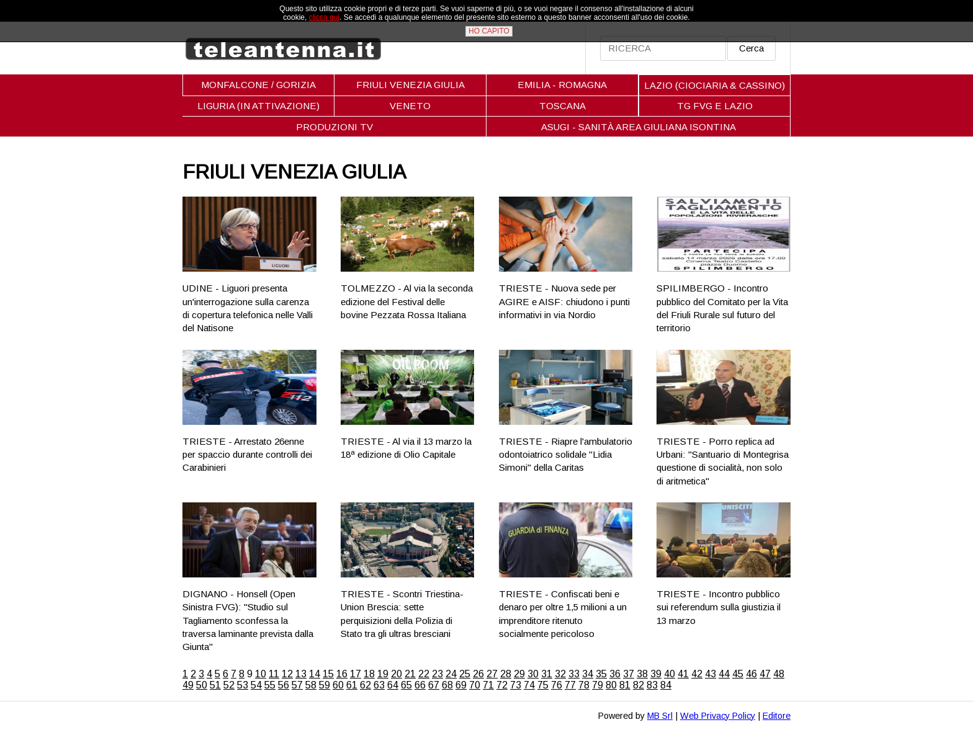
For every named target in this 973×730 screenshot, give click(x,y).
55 (270, 685)
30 (533, 674)
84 (665, 685)
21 (410, 674)
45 (737, 674)
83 (652, 685)
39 (655, 674)
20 (396, 674)
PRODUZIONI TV (334, 127)
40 (669, 674)
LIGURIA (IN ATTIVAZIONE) (258, 105)
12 (287, 674)
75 (543, 685)
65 (406, 685)
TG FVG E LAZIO (715, 105)
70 (474, 685)
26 (478, 674)
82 (638, 685)
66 (420, 685)
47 (765, 674)
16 (342, 674)
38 (642, 674)
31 (546, 674)
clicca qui (324, 17)
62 (365, 685)
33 (574, 674)
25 (464, 674)
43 (710, 674)
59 (324, 685)
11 (274, 674)
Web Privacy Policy (717, 716)
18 (369, 674)
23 (437, 674)
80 (611, 685)
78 (584, 685)
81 (624, 685)
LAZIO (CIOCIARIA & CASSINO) (714, 85)
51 (215, 685)
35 (601, 674)
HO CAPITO (489, 31)
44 (724, 674)
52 (229, 685)
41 (683, 674)
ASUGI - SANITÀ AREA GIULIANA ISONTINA (638, 127)
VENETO (410, 105)
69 (461, 685)
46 (751, 674)
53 (242, 685)
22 (423, 674)
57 (297, 685)
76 (556, 685)
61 (351, 685)
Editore (777, 716)
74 (529, 685)
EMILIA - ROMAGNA (562, 84)
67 (433, 685)
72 (502, 685)
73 (515, 685)
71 (488, 685)
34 (587, 674)
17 (355, 674)
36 (615, 674)
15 (328, 674)
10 (260, 674)
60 (338, 685)
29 (519, 674)
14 (314, 674)
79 (597, 685)
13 (301, 674)
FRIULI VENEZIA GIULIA (410, 84)
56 (283, 685)
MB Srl (660, 716)
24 (451, 674)
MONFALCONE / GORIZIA (258, 84)
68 (447, 685)
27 (492, 674)
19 (382, 674)
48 (778, 674)
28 (505, 674)
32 (560, 674)
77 (570, 685)
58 (310, 685)
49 (188, 685)
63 (379, 685)
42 (696, 674)
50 (201, 685)
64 (392, 685)
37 (628, 674)
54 (256, 685)
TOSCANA (562, 105)
